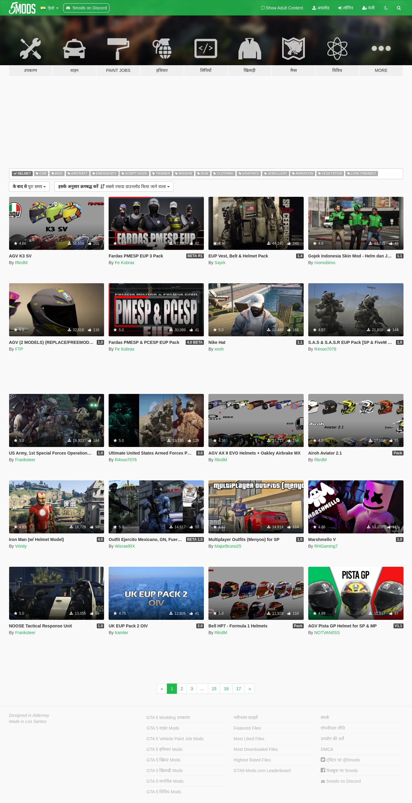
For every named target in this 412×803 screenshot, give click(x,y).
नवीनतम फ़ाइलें (246, 717)
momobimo (324, 262)
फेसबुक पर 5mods (339, 770)
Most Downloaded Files (256, 749)
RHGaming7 (326, 546)
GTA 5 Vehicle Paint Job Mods (175, 738)
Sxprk (219, 262)
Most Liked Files (249, 738)
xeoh (219, 349)
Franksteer (25, 459)
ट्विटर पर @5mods (340, 760)
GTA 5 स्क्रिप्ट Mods (164, 760)
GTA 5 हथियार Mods (165, 749)
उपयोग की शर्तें (332, 738)
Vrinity (21, 546)
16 (226, 688)
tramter (121, 632)
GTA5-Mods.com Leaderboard (262, 770)
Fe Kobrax (124, 262)
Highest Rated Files (252, 760)
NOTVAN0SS (327, 632)
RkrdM (21, 262)
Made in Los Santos (28, 721)
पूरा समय (29, 186)
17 (238, 688)
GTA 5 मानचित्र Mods (165, 781)
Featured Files (247, 728)
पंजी (368, 7)
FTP (19, 349)
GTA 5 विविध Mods (164, 791)
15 (214, 688)
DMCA (327, 749)
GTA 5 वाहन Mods (163, 728)
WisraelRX (125, 546)
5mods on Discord (341, 781)
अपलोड (320, 7)
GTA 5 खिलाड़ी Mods (165, 770)
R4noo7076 (325, 349)
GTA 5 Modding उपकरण (168, 717)
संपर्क (325, 717)
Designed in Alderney (29, 715)
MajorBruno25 (227, 546)
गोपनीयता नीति (333, 728)
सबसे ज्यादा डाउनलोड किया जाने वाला (114, 186)
